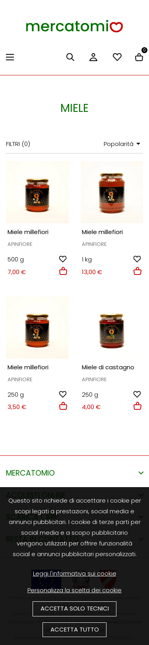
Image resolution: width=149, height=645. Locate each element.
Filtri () (18, 144)
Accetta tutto (74, 629)
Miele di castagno (108, 367)
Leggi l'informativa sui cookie (74, 573)
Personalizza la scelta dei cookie (74, 590)
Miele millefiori (28, 232)
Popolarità (123, 143)
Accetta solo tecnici (75, 608)
